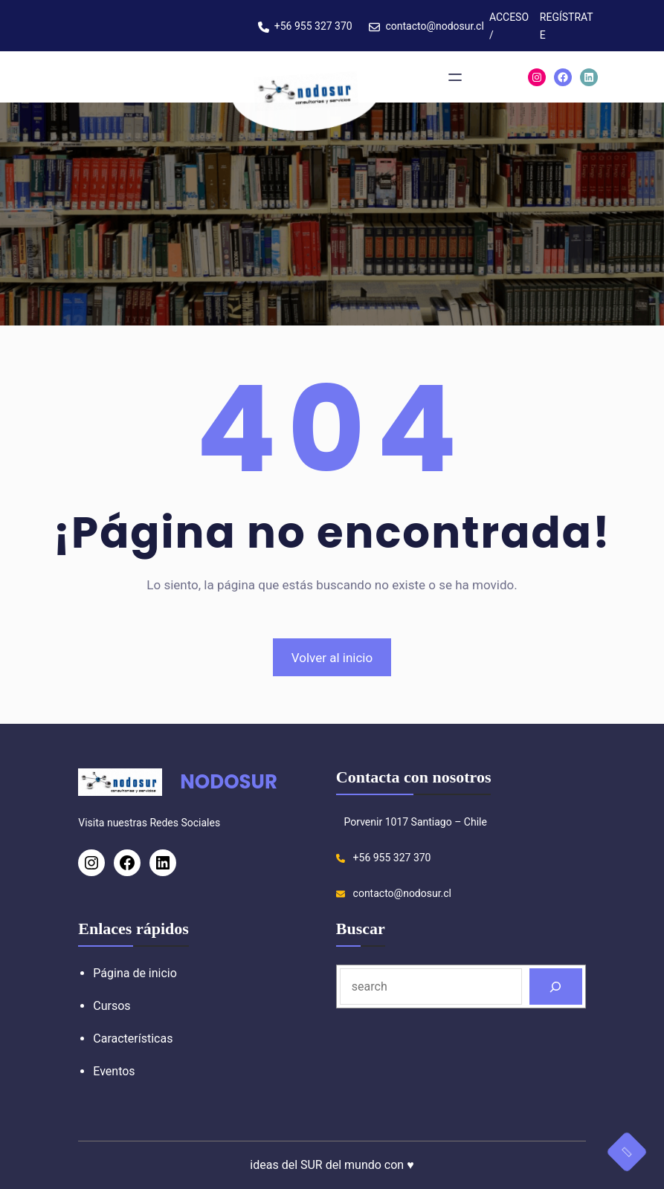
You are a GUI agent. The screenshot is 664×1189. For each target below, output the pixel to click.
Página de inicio (135, 973)
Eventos (114, 1071)
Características (133, 1038)
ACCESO (509, 17)
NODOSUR (228, 781)
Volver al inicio (332, 657)
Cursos (111, 1006)
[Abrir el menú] (455, 77)
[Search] (555, 986)
